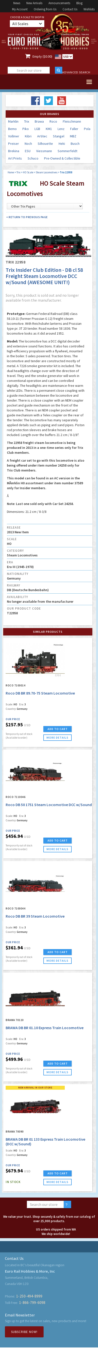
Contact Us (70, 9)
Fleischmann (72, 121)
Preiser (13, 143)
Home (11, 172)
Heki (62, 143)
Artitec (42, 136)
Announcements (59, 3)
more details (57, 737)
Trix (26, 121)
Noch (28, 143)
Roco (53, 121)
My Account (20, 9)
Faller (74, 129)
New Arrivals (34, 3)
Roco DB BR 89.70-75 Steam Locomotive (40, 693)
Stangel (58, 136)
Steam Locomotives (46, 172)
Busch (75, 143)
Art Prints (15, 158)
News (16, 3)
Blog (79, 3)
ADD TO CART (58, 729)
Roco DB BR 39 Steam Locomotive (35, 916)
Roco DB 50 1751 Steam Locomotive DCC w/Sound (49, 804)
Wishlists (89, 9)
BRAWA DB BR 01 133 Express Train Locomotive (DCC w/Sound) (45, 1141)
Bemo (12, 129)
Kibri (28, 136)
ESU (28, 151)
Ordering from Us (45, 9)
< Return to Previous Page (27, 217)
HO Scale (28, 172)
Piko (25, 129)
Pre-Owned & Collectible (62, 158)
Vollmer (13, 136)
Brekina (13, 151)
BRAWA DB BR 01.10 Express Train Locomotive (44, 1027)
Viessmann (44, 151)
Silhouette (45, 143)
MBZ (73, 136)
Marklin (13, 121)
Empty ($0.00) (42, 56)
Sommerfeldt (67, 151)
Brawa (39, 121)
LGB (37, 129)
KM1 (49, 129)
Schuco (33, 158)
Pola (87, 129)
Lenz (61, 129)
